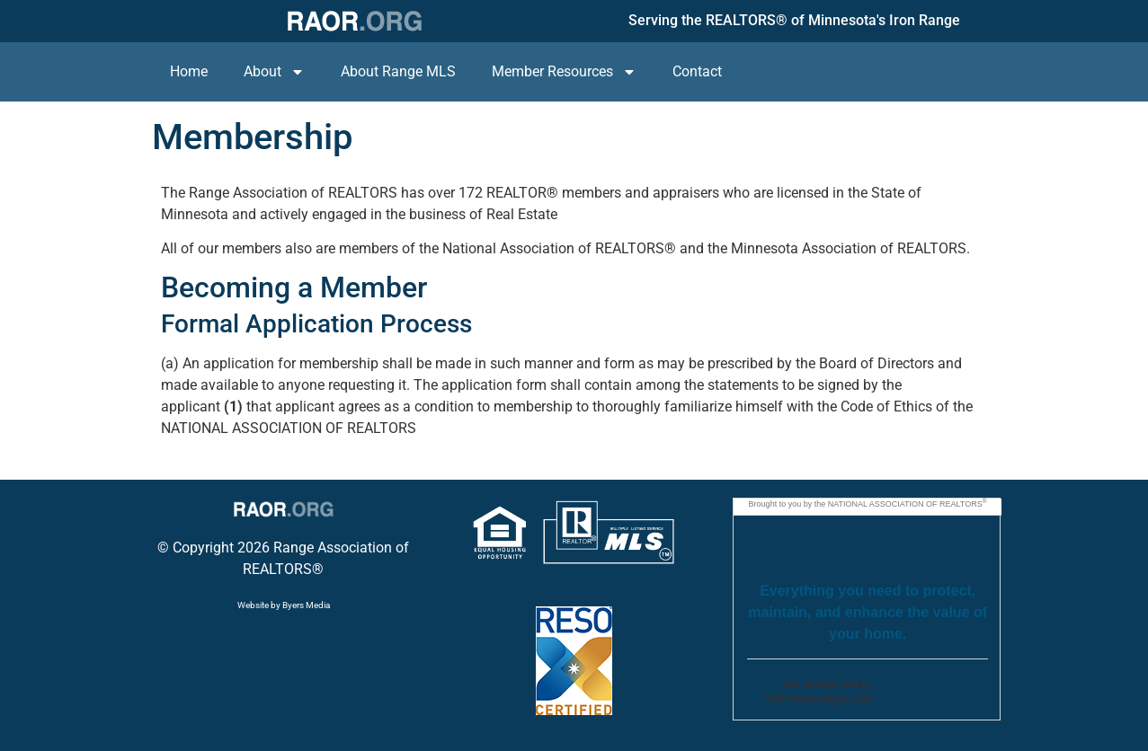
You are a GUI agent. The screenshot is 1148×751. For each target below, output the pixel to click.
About (274, 72)
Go (918, 695)
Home (189, 71)
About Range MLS (398, 71)
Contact (697, 71)
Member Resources (564, 72)
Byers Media (306, 605)
